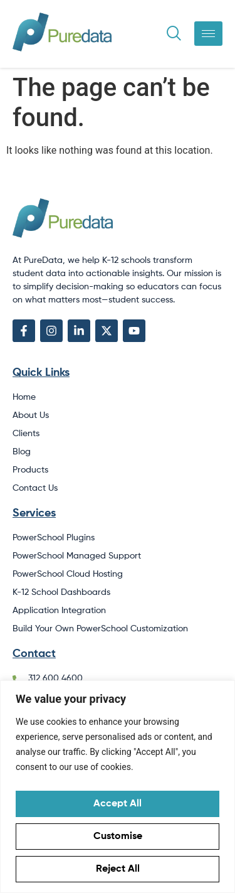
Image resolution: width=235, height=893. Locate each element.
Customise (117, 837)
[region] (117, 786)
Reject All (118, 869)
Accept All (117, 804)
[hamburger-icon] (208, 33)
